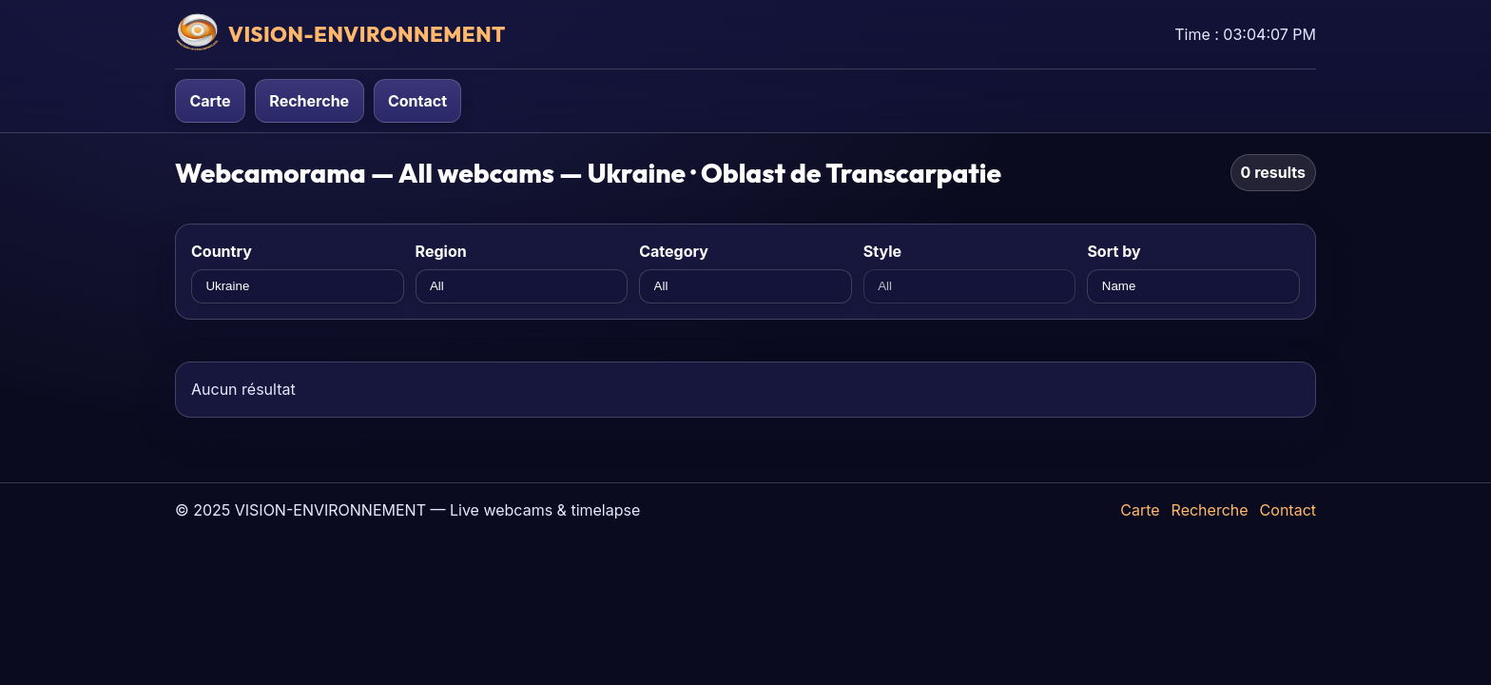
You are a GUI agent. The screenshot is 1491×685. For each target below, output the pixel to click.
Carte (209, 100)
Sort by (1113, 251)
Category (673, 251)
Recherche (309, 100)
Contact (417, 100)
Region (441, 251)
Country (221, 251)
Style (882, 251)
